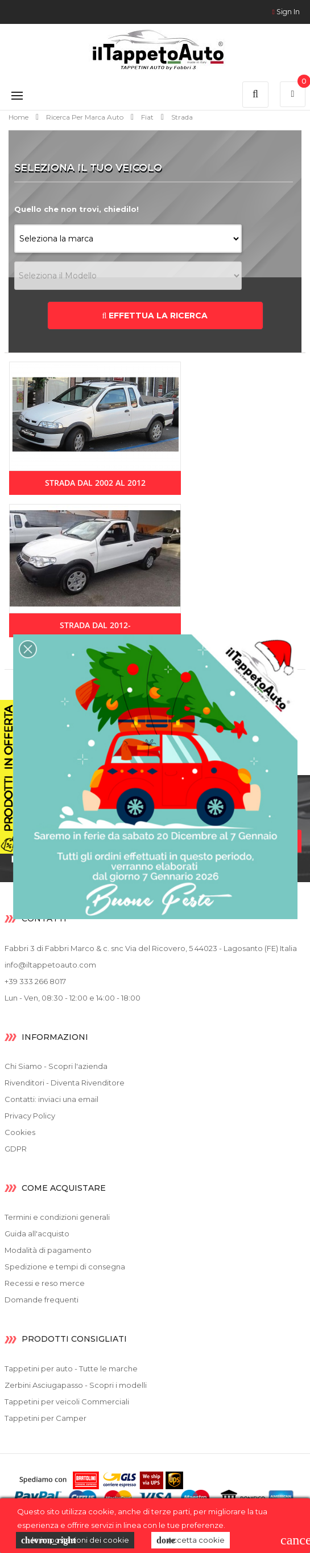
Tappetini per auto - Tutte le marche (71, 1368)
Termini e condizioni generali (57, 1217)
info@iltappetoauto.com (50, 964)
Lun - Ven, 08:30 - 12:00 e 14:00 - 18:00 (72, 997)
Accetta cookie (190, 1540)
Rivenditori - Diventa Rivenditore (65, 1082)
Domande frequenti (41, 1299)
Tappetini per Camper (45, 1418)
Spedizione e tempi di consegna (65, 1266)
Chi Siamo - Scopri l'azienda (56, 1066)
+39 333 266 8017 (35, 981)
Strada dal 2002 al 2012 (95, 482)
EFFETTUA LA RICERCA (155, 315)
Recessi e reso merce (45, 1283)
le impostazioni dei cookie (75, 1540)
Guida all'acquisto (37, 1233)
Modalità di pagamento (48, 1250)
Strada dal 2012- (95, 625)
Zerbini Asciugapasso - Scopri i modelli (76, 1385)
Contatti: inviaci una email (51, 1099)
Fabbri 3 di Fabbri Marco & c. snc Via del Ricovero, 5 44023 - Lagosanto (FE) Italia (151, 948)
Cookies (20, 1132)
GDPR (16, 1148)
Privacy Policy (30, 1115)
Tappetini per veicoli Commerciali (67, 1401)
